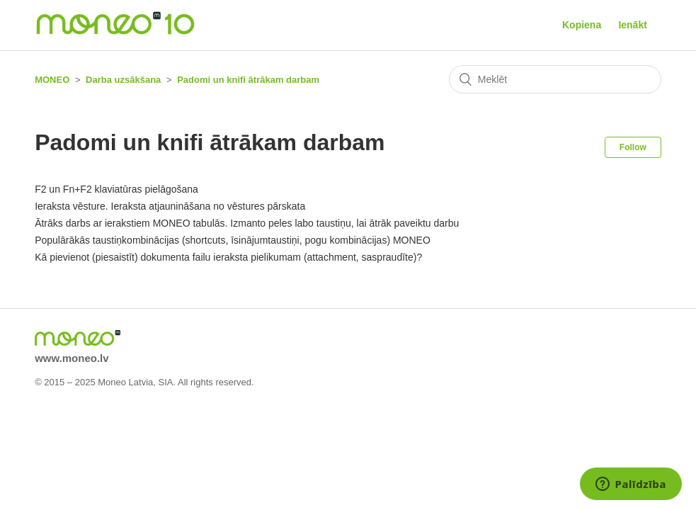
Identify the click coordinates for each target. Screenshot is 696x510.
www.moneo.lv (71, 358)
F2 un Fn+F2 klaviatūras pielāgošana (116, 189)
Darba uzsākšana (123, 79)
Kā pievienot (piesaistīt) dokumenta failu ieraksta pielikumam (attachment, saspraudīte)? (228, 257)
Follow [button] (633, 147)
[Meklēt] (555, 79)
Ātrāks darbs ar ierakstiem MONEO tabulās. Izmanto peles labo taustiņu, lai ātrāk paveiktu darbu (247, 223)
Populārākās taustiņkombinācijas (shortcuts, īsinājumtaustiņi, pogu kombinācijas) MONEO (232, 240)
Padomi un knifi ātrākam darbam (248, 79)
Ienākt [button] (632, 24)
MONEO (52, 79)
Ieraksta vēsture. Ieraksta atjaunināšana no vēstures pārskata (170, 206)
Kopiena (581, 24)
